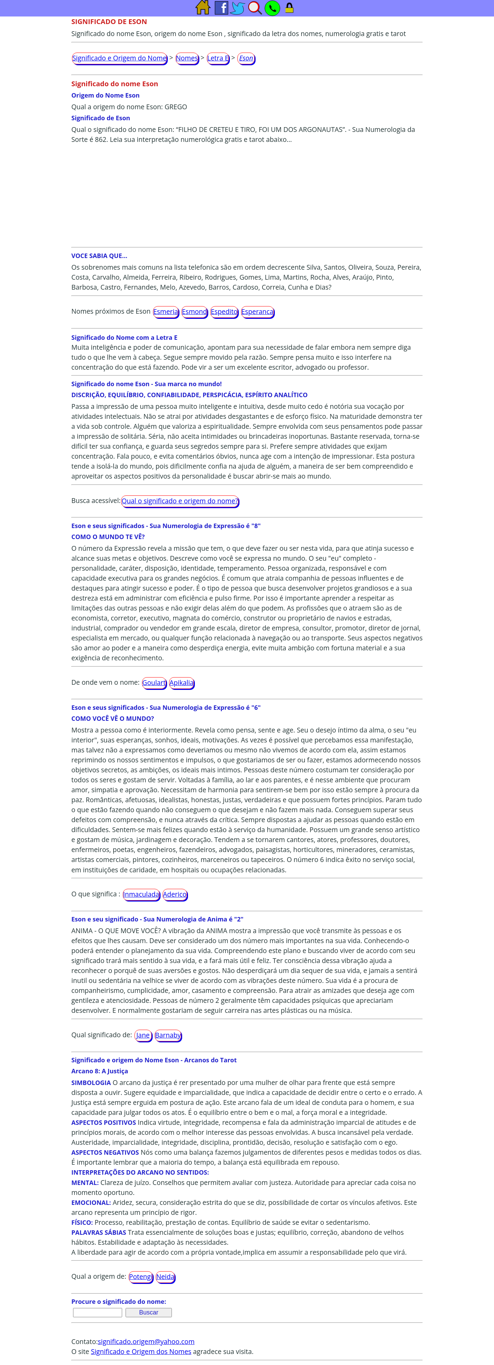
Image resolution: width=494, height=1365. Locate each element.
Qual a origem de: (98, 1276)
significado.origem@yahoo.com (146, 1341)
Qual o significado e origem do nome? (179, 500)
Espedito (224, 311)
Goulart (154, 682)
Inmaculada (141, 894)
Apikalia (181, 682)
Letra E (217, 58)
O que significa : (95, 893)
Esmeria (165, 311)
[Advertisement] (247, 195)
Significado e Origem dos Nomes (141, 1351)
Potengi (140, 1276)
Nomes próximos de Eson (111, 311)
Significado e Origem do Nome (119, 58)
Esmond (194, 311)
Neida (165, 1276)
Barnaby (168, 1035)
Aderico (175, 894)
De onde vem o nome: (105, 682)
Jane (143, 1035)
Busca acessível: (95, 500)
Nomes (187, 58)
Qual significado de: (101, 1034)
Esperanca (257, 311)
